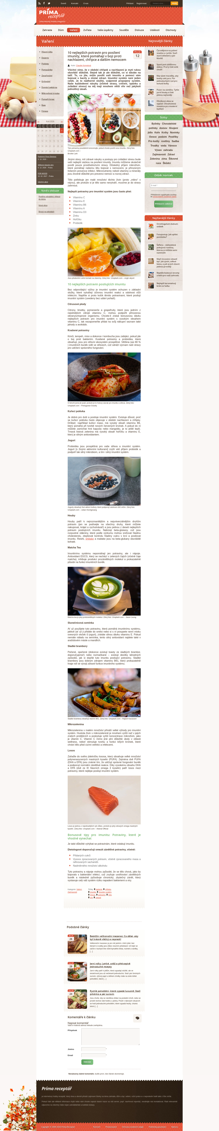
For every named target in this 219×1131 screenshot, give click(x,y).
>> (62, 121)
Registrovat (142, 3)
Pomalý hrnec (48, 99)
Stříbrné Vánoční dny (46, 165)
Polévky (45, 63)
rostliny (165, 141)
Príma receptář (52, 13)
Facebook (44, 3)
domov (163, 128)
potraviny (101, 895)
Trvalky (155, 145)
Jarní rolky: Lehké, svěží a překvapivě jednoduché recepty (110, 965)
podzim (162, 136)
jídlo (150, 132)
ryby (110, 895)
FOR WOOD (42, 173)
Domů (63, 3)
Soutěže (124, 30)
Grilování (46, 81)
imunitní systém (105, 892)
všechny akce (43, 182)
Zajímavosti (72, 892)
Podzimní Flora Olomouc (47, 156)
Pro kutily (153, 141)
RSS (39, 3)
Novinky (174, 132)
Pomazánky (47, 69)
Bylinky (156, 123)
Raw (44, 105)
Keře (157, 132)
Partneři (96, 1127)
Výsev (158, 150)
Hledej (174, 3)
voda (163, 145)
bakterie (99, 889)
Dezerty (45, 57)
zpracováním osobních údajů (164, 197)
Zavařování (47, 75)
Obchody (171, 30)
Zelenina (155, 158)
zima (164, 158)
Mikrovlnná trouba (50, 93)
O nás (85, 3)
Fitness (45, 111)
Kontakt (74, 3)
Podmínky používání (157, 1127)
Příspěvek (72, 1030)
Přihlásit (130, 3)
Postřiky (173, 136)
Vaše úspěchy (105, 30)
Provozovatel (111, 1127)
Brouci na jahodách (46, 212)
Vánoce (172, 145)
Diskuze (139, 30)
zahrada (168, 150)
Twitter (49, 3)
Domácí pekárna (49, 87)
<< (38, 121)
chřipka (108, 889)
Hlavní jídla (47, 51)
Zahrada (47, 30)
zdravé (98, 898)
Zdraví (171, 154)
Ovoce (92, 895)
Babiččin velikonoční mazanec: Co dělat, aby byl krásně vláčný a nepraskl (114, 938)
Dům (61, 30)
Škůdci (167, 163)
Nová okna (43, 205)
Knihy (165, 132)
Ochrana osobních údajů (132, 1127)
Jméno (71, 1049)
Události (155, 30)
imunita (93, 892)
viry (91, 898)
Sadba (175, 141)
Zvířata (87, 30)
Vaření (73, 30)
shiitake (89, 539)
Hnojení (173, 128)
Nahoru (174, 1127)
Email (70, 1055)
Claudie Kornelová (83, 65)
